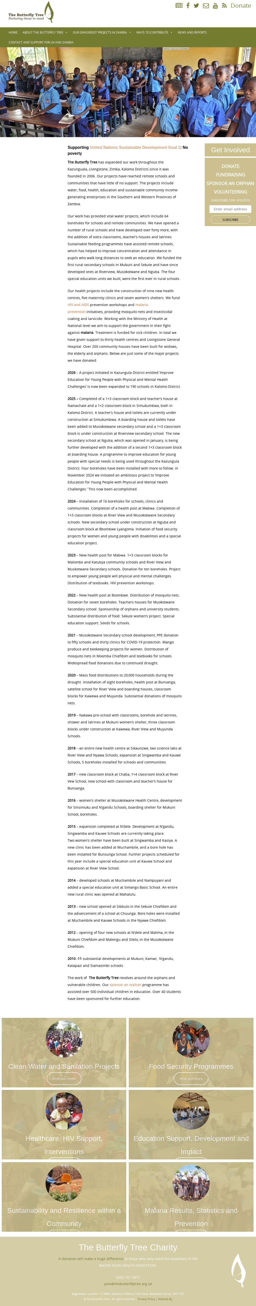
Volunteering (230, 192)
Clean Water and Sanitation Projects (64, 1066)
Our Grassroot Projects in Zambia (102, 32)
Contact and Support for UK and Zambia (41, 42)
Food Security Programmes (191, 1066)
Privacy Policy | (148, 1299)
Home (13, 32)
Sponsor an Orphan (230, 183)
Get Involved (230, 150)
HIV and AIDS (78, 304)
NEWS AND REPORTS (192, 32)
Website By (165, 1299)
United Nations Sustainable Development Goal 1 (135, 147)
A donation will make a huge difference (91, 1258)
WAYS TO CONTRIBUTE (154, 32)
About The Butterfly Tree (45, 32)
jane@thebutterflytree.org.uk (128, 1283)
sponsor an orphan (125, 984)
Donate (241, 5)
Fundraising (230, 175)
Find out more (64, 1078)
